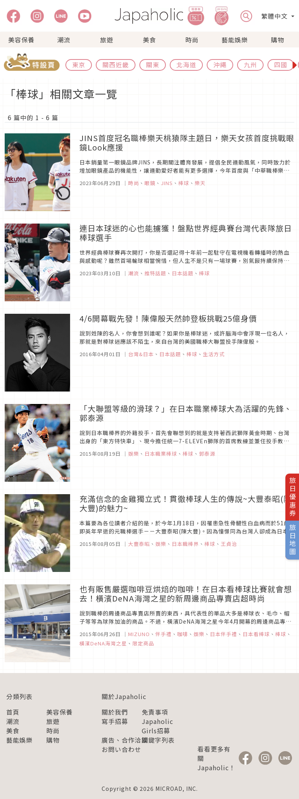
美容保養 (21, 39)
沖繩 (220, 64)
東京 (78, 64)
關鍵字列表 (158, 740)
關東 (152, 64)
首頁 (12, 712)
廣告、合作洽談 (125, 740)
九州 (250, 64)
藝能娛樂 (235, 39)
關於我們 (115, 712)
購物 (277, 39)
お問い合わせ (121, 749)
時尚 (192, 39)
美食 (149, 39)
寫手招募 (115, 721)
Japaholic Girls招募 (157, 726)
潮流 (63, 39)
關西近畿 (115, 64)
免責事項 (155, 712)
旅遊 (106, 39)
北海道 (186, 64)
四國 (280, 64)
